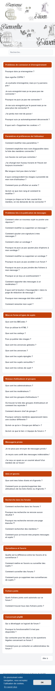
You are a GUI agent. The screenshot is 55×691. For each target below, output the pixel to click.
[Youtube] (6, 667)
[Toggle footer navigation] (52, 667)
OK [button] (42, 682)
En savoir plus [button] (10, 687)
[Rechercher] (46, 52)
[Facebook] (2, 667)
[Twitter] (4, 667)
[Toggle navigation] (52, 11)
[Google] (8, 667)
